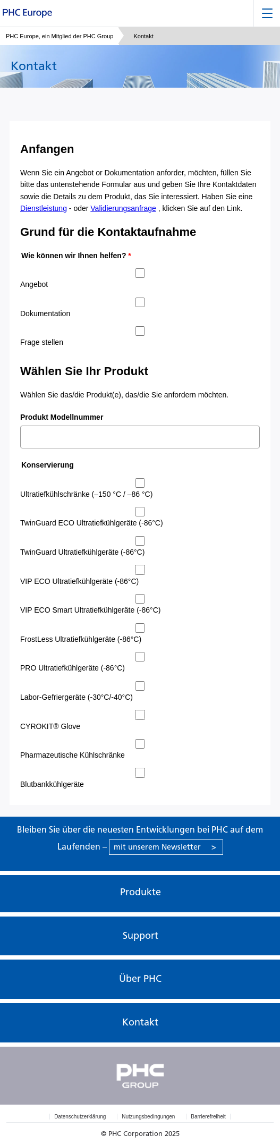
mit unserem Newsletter (165, 847)
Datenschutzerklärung (80, 1116)
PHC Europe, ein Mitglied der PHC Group (59, 36)
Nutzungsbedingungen (148, 1116)
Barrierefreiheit (208, 1116)
